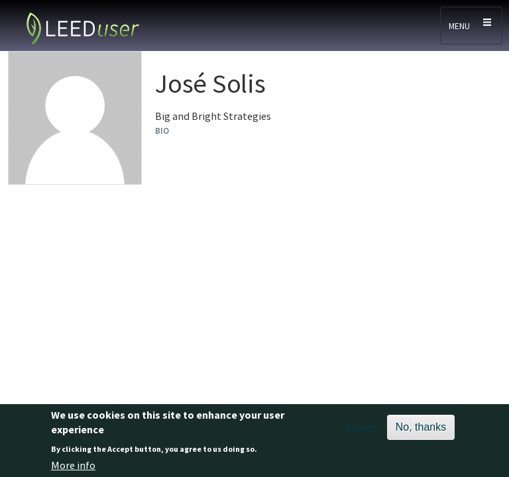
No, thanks (421, 431)
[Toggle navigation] (471, 25)
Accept (360, 431)
